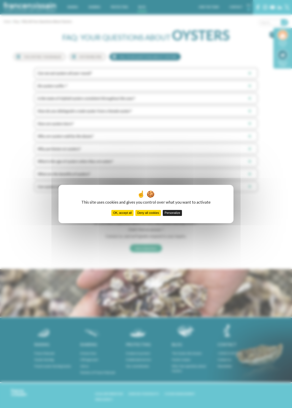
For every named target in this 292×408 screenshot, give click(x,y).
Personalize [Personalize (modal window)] (172, 212)
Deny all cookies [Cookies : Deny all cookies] (148, 212)
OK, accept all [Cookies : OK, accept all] (122, 212)
